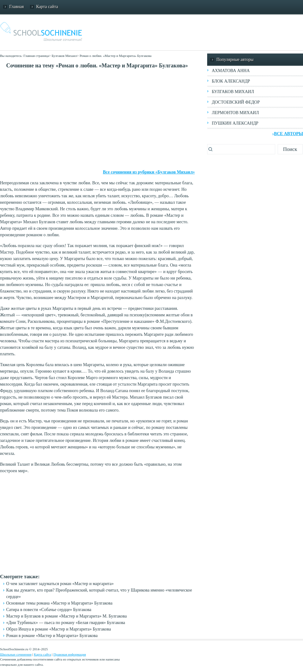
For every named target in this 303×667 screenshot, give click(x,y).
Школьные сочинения (16, 654)
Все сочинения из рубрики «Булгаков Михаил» (149, 172)
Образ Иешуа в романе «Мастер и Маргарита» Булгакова (58, 629)
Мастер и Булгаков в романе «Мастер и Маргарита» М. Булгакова (66, 616)
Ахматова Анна (231, 70)
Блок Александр (231, 81)
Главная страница (36, 56)
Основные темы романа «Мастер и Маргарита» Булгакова (59, 603)
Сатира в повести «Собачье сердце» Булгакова (48, 609)
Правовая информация (69, 654)
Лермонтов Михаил (235, 112)
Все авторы (288, 133)
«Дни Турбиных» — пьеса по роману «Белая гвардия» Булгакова (65, 622)
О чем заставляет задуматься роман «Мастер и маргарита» (60, 583)
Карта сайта (47, 6)
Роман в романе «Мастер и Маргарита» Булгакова (52, 635)
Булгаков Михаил (64, 56)
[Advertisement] (97, 119)
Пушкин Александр (235, 123)
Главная (16, 6)
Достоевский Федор (236, 102)
